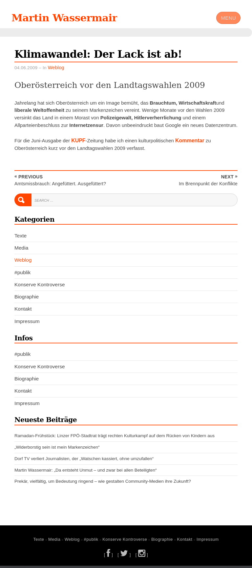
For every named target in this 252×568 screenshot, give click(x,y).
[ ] (109, 557)
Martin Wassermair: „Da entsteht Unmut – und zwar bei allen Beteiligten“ (85, 473)
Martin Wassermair (73, 19)
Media (21, 251)
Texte (20, 239)
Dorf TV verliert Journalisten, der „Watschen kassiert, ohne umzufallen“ (84, 461)
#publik (22, 276)
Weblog (55, 72)
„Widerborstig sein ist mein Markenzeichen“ (56, 450)
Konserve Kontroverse (39, 288)
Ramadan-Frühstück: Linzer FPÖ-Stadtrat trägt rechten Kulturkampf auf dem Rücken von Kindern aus (114, 438)
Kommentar (188, 144)
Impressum (27, 324)
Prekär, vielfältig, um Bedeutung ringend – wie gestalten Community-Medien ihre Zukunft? (102, 484)
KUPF (78, 144)
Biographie (26, 300)
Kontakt (23, 312)
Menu (228, 19)
